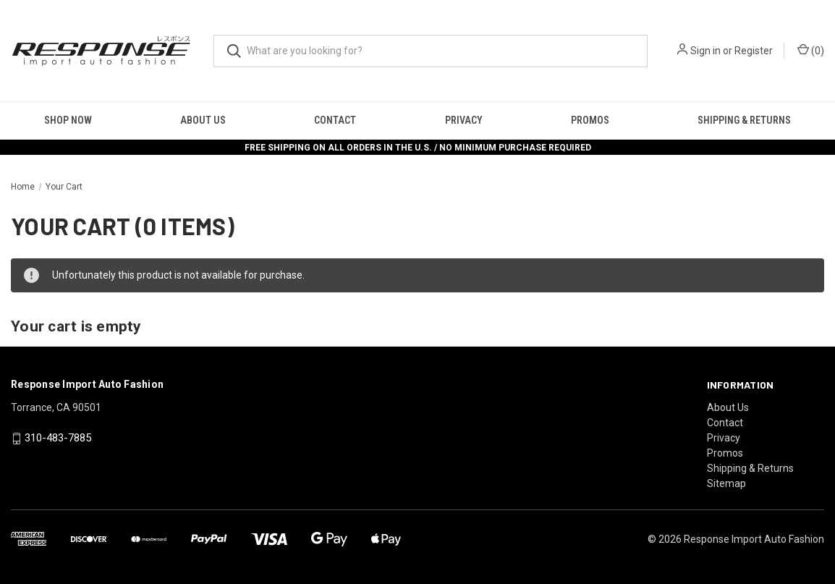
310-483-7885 (58, 437)
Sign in (705, 50)
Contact (335, 120)
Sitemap (726, 483)
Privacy (464, 120)
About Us (203, 120)
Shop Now (68, 120)
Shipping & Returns (750, 468)
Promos (590, 120)
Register (753, 50)
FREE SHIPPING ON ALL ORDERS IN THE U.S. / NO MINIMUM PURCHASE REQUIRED (418, 148)
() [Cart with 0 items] (810, 49)
